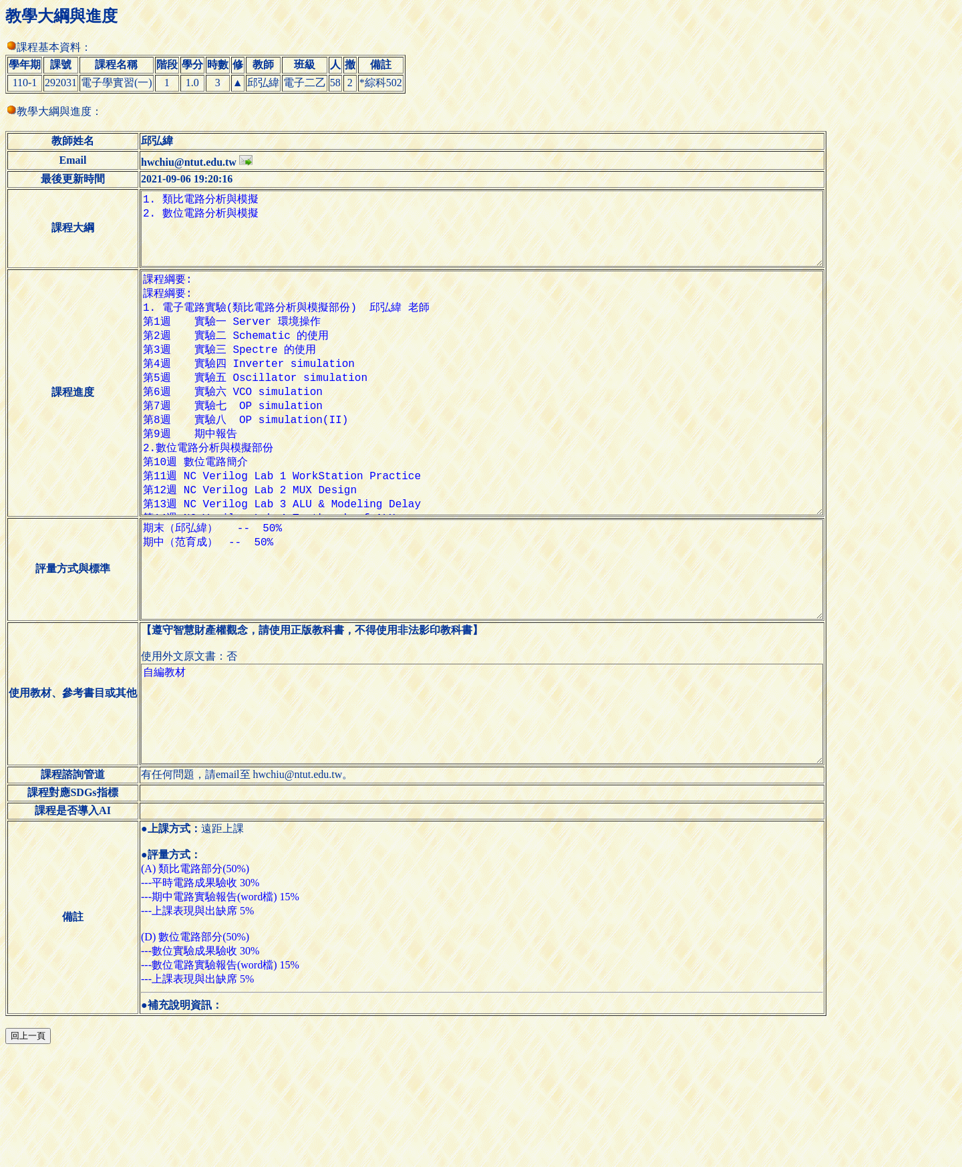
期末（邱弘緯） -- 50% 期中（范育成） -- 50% (492, 649)
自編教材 (492, 815)
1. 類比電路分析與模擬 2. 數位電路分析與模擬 (492, 236)
